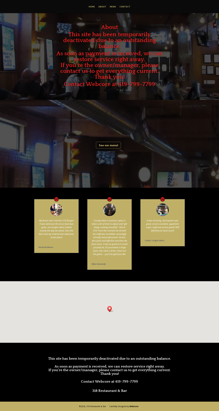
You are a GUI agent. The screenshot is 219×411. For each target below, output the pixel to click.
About (102, 7)
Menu (113, 7)
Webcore (133, 406)
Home (92, 7)
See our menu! (108, 145)
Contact (125, 7)
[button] (110, 309)
